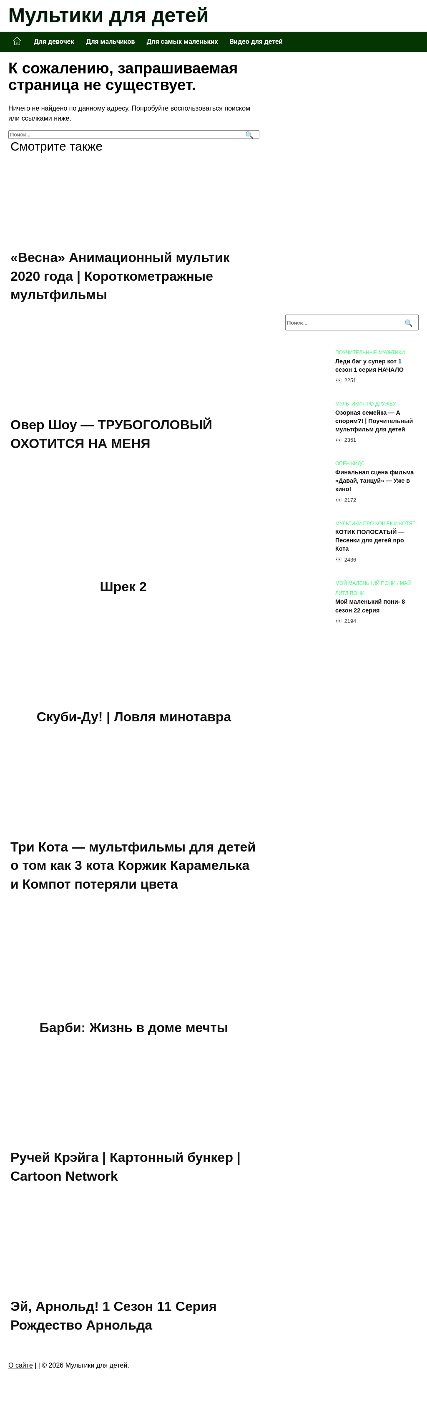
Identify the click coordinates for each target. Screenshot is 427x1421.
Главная (17, 41)
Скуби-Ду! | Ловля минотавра (134, 716)
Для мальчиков (110, 41)
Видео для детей (256, 41)
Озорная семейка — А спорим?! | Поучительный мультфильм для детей (374, 421)
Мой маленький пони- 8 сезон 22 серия (370, 606)
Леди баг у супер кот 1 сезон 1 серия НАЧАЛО (369, 365)
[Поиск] (248, 134)
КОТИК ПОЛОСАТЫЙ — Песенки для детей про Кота (369, 540)
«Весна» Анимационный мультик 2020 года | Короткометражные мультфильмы (120, 276)
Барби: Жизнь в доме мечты (134, 1027)
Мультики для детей (108, 15)
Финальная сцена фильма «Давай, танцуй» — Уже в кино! (374, 480)
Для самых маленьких (182, 41)
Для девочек (54, 41)
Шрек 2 (123, 587)
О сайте (20, 1365)
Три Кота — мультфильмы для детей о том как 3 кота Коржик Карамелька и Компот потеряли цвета (133, 865)
